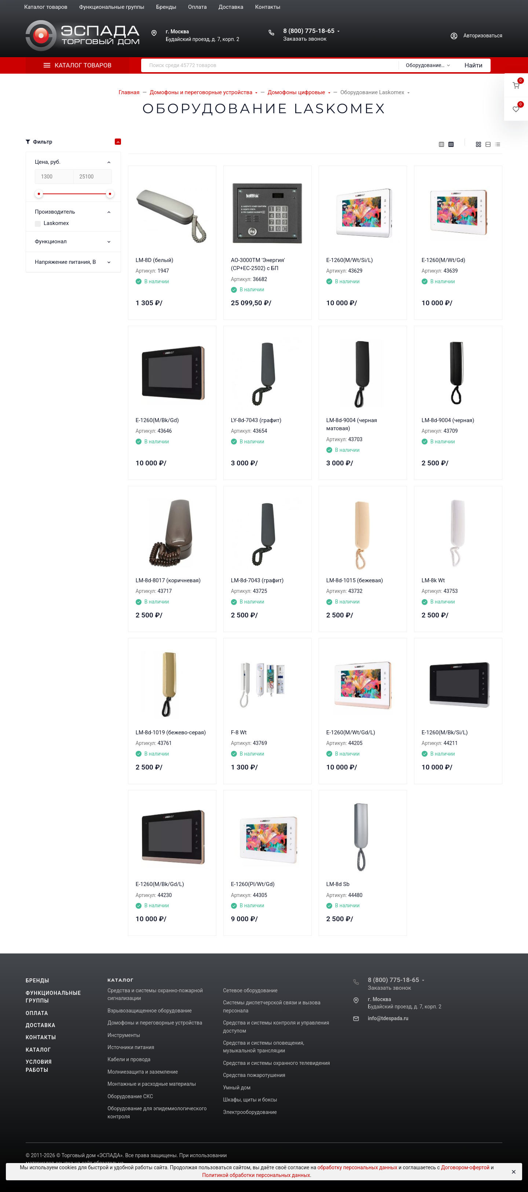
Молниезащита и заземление (142, 1072)
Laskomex (56, 223)
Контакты (41, 1037)
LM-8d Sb (337, 884)
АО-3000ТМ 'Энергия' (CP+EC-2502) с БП (258, 264)
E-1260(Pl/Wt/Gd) (253, 884)
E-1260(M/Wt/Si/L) (349, 260)
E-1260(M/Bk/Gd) (157, 420)
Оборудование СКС (130, 1096)
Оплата (37, 1013)
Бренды (37, 981)
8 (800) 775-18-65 (308, 30)
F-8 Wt (239, 732)
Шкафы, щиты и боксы (250, 1100)
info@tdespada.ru (388, 1018)
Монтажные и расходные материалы (151, 1084)
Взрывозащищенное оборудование (149, 1011)
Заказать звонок (304, 39)
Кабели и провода (128, 1059)
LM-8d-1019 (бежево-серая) (171, 732)
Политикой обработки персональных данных (256, 1175)
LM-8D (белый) (154, 260)
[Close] (513, 1171)
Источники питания (130, 1047)
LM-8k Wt (433, 580)
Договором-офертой (465, 1167)
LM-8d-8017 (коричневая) (168, 580)
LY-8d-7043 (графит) (256, 420)
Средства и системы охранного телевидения (276, 1063)
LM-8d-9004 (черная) (448, 420)
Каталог (38, 1050)
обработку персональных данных (357, 1167)
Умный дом (236, 1087)
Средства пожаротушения (254, 1075)
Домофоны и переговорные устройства (154, 1023)
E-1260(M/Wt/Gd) (443, 260)
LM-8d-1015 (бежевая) (354, 580)
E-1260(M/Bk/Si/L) (445, 732)
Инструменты (123, 1035)
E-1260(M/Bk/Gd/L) (160, 884)
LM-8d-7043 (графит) (257, 580)
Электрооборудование (250, 1112)
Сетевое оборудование (250, 990)
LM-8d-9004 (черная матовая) (351, 424)
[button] (516, 85)
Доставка (40, 1025)
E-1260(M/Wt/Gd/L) (350, 732)
